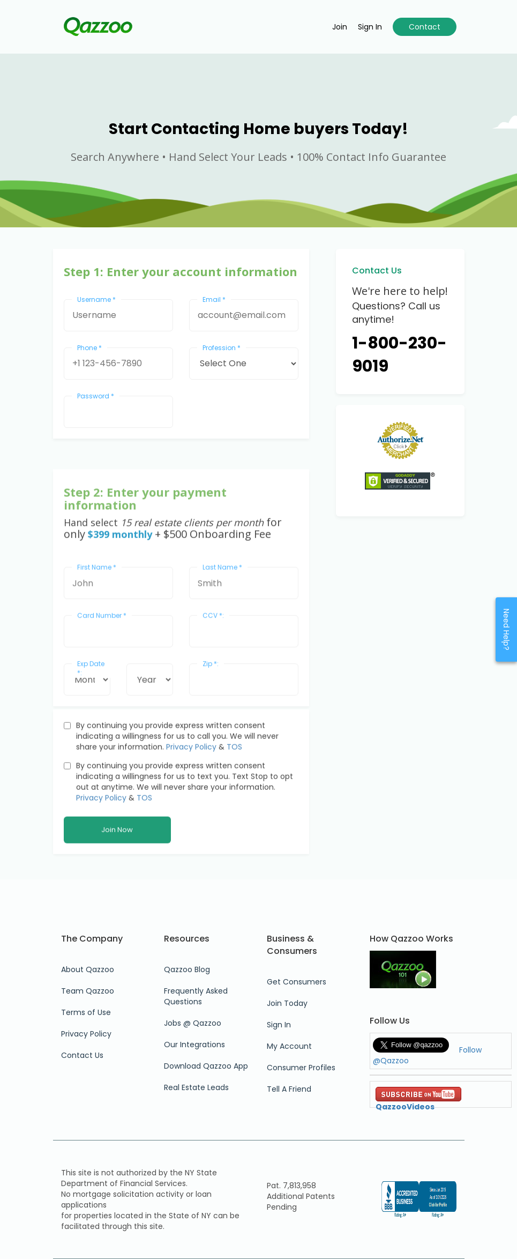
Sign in (370, 26)
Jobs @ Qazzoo (192, 1023)
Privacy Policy (191, 825)
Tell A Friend (289, 1089)
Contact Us (82, 1055)
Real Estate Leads (196, 1087)
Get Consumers (296, 981)
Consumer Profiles (301, 1067)
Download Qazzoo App (206, 1066)
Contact (424, 26)
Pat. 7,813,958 (291, 1185)
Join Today (287, 1003)
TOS (234, 825)
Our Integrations (194, 1044)
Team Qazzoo (87, 991)
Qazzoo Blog (187, 969)
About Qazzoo (87, 969)
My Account (289, 1046)
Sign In (279, 1024)
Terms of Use (86, 1012)
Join (339, 26)
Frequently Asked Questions (196, 996)
